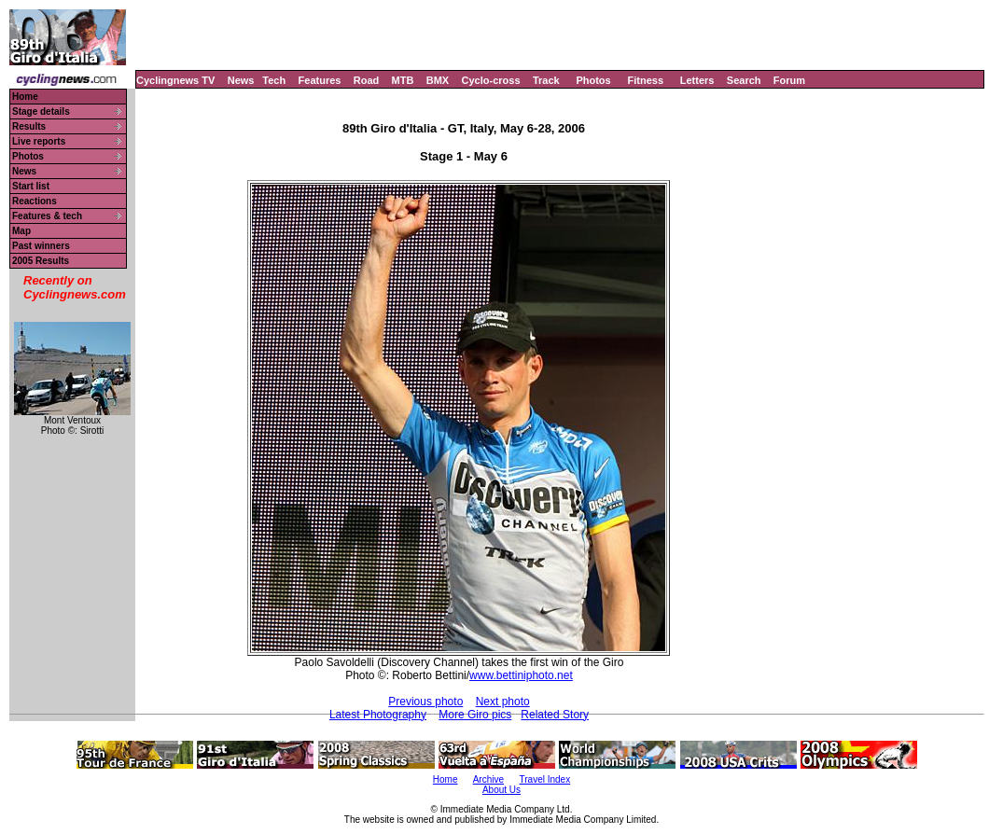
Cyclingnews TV (175, 80)
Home (25, 96)
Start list (30, 186)
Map (21, 231)
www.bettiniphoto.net (521, 675)
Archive (488, 779)
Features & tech (47, 216)
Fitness (645, 80)
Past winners (41, 246)
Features (320, 80)
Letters (697, 80)
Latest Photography (377, 714)
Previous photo (425, 701)
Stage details (41, 111)
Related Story (555, 714)
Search (744, 80)
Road (367, 80)
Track (546, 80)
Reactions (34, 201)
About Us (501, 790)
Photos (593, 80)
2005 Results (40, 261)
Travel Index (545, 779)
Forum (789, 80)
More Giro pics (475, 714)
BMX (437, 80)
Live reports (38, 141)
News (241, 80)
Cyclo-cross (491, 80)
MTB (403, 80)
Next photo (503, 701)
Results (29, 126)
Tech (274, 80)
